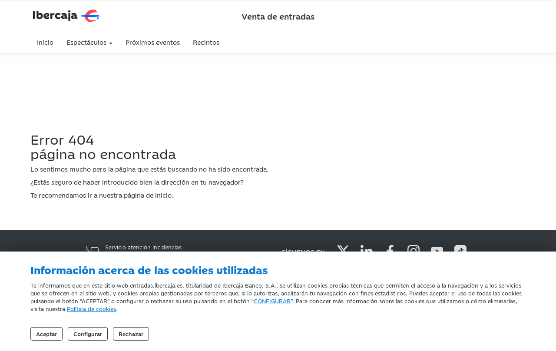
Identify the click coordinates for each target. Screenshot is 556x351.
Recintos (206, 41)
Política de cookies (91, 308)
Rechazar (131, 334)
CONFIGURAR (272, 301)
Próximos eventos (153, 41)
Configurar (87, 334)
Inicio (45, 41)
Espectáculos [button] (89, 41)
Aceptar (46, 334)
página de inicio (148, 194)
